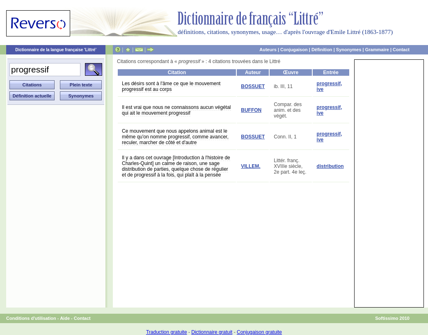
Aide (65, 318)
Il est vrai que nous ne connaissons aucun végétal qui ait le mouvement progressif (176, 110)
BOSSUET (253, 86)
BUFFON (251, 110)
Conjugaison (294, 49)
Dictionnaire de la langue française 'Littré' (55, 50)
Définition (321, 49)
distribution (330, 166)
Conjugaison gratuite (259, 332)
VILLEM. (250, 166)
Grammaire (377, 49)
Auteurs (268, 49)
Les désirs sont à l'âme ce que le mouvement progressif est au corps (171, 86)
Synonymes (349, 49)
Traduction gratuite (166, 332)
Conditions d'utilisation (31, 318)
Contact (401, 49)
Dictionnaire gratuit (211, 332)
